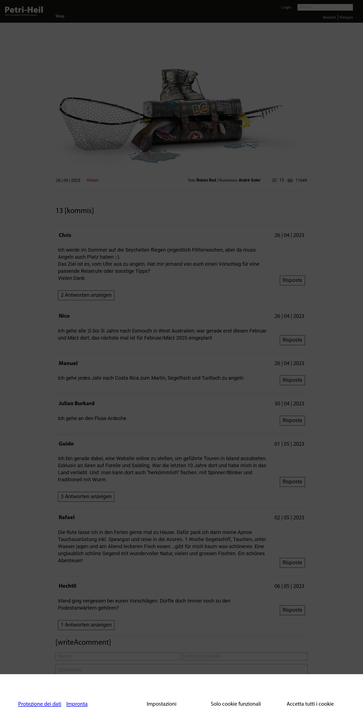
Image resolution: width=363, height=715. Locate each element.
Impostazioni (161, 704)
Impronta (77, 704)
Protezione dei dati (39, 704)
